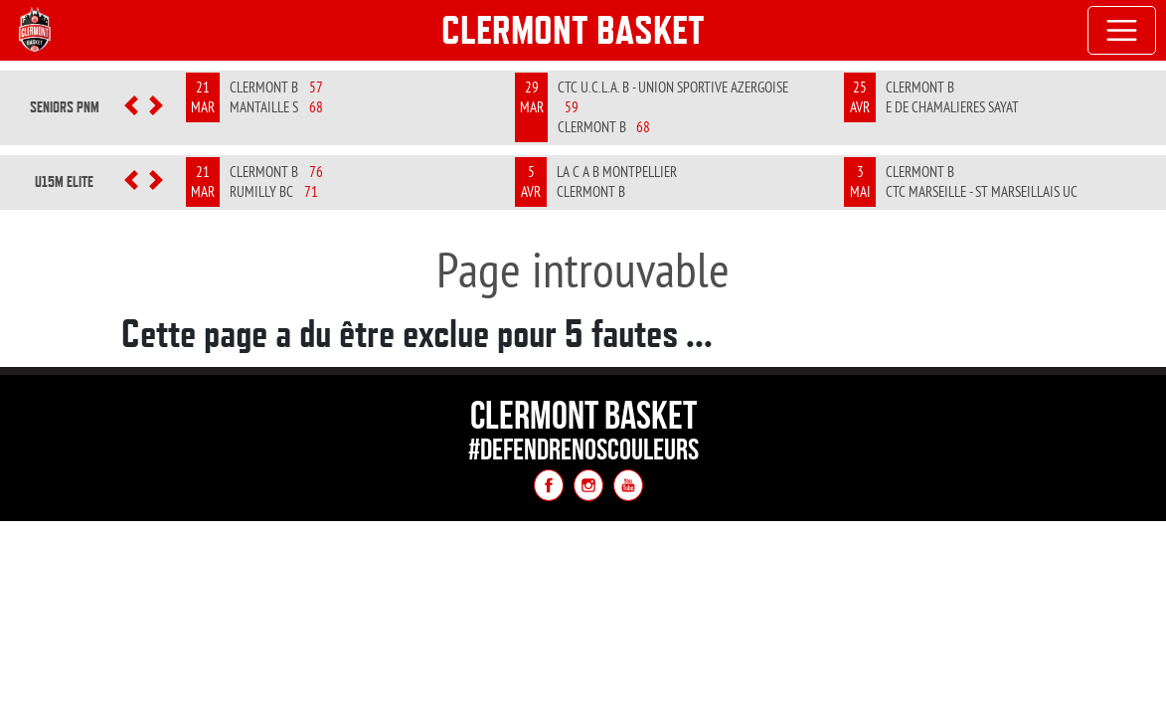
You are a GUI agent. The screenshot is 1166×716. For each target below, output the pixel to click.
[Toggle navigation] (1122, 31)
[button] (131, 107)
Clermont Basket (573, 30)
